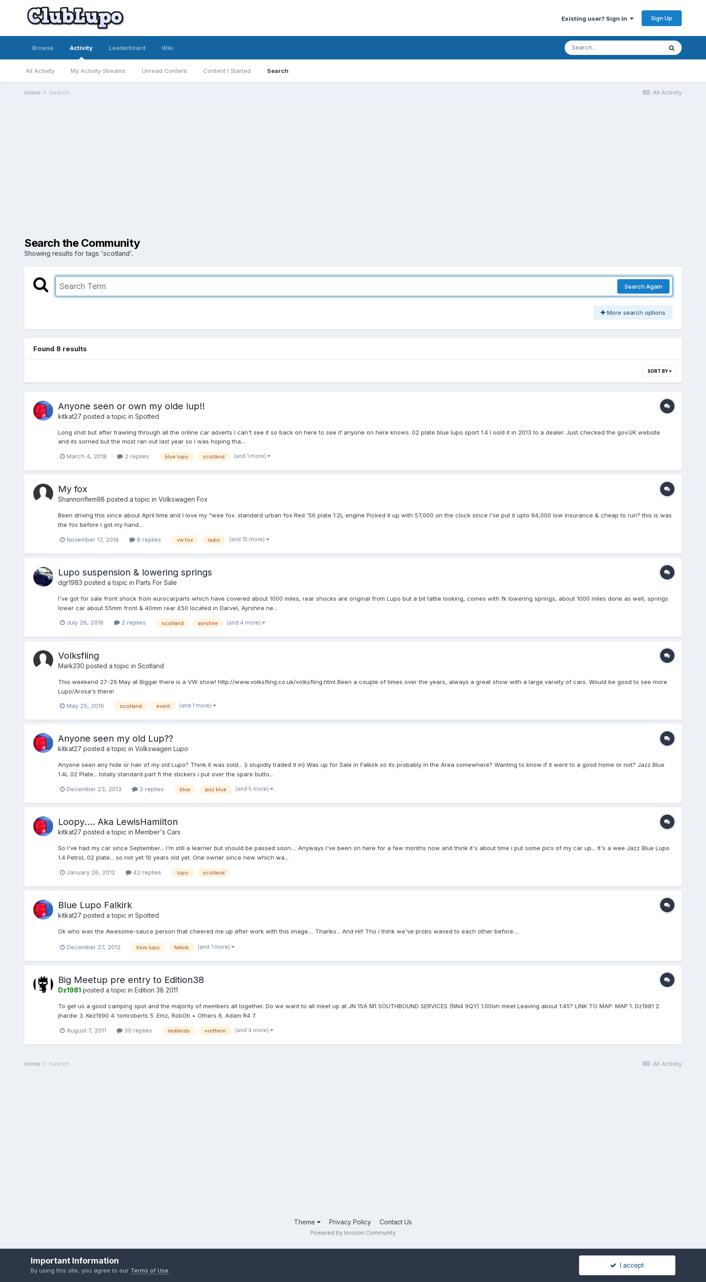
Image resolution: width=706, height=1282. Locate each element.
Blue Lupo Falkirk (95, 905)
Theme (307, 1222)
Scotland (151, 666)
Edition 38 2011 (156, 990)
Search (278, 70)
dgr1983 (70, 582)
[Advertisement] (188, 174)
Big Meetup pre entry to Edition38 (131, 979)
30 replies (134, 1030)
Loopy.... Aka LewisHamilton (118, 821)
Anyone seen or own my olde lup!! (131, 406)
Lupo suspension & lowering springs (135, 572)
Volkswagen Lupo (161, 748)
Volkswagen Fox (183, 499)
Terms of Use (149, 1270)
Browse (43, 47)
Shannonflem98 (81, 499)
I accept (627, 1265)
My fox (72, 489)
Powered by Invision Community (353, 1232)
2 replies (133, 456)
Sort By (659, 371)
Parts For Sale (156, 582)
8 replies (145, 539)
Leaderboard (127, 47)
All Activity (40, 70)
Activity (81, 51)
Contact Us (396, 1222)
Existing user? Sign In (597, 18)
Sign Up (661, 18)
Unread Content (164, 70)
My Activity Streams (98, 70)
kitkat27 (69, 416)
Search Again (643, 286)
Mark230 (71, 666)
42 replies (143, 872)
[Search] (613, 48)
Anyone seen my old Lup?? (115, 738)
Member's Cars (158, 832)
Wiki (167, 47)
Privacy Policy (350, 1222)
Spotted (147, 416)
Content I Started (227, 70)
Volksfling (78, 655)
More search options (633, 312)
